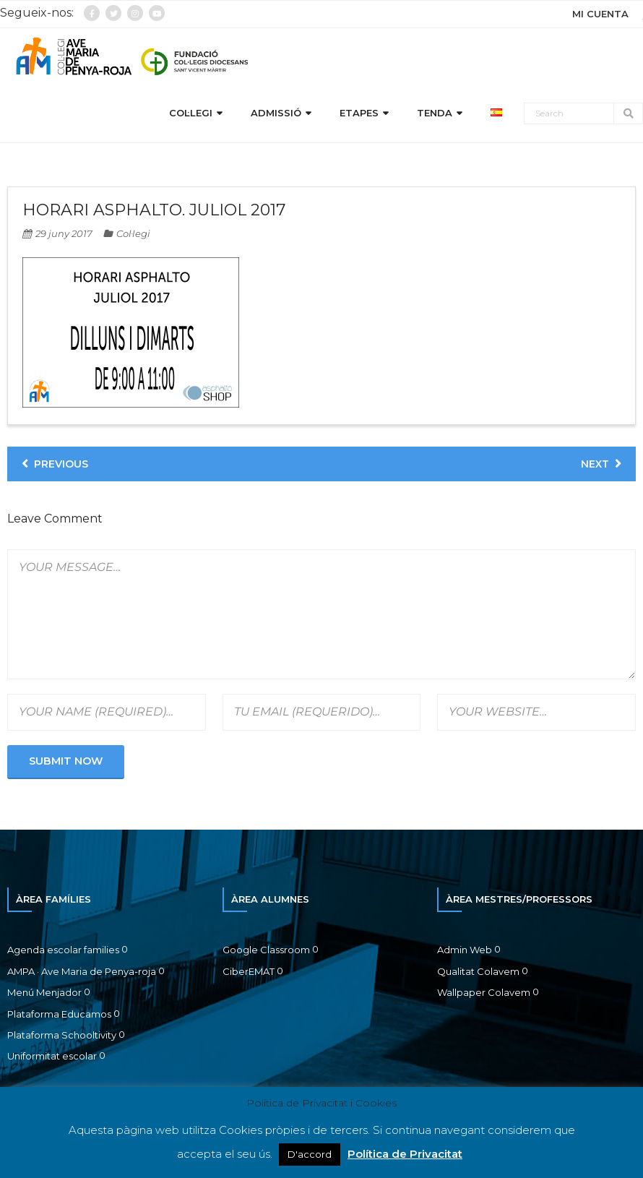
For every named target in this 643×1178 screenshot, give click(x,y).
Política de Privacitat (405, 1154)
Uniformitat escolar (52, 1056)
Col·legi (133, 233)
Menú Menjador (44, 992)
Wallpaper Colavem (483, 992)
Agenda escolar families (63, 949)
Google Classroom (266, 949)
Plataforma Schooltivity (61, 1035)
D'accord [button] (310, 1154)
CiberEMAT (249, 971)
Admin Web (464, 949)
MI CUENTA (600, 14)
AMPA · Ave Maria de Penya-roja (81, 971)
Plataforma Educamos (59, 1014)
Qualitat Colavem (478, 971)
